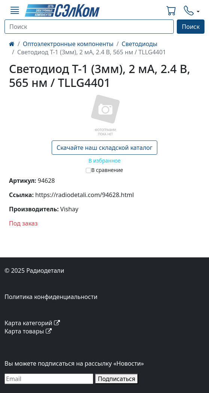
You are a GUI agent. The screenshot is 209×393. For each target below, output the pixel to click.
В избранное (104, 160)
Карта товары (28, 331)
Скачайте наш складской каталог (104, 147)
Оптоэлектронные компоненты (68, 44)
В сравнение (107, 169)
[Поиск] (89, 26)
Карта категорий (32, 323)
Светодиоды (139, 44)
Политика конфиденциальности (50, 297)
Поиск (191, 26)
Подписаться (116, 379)
